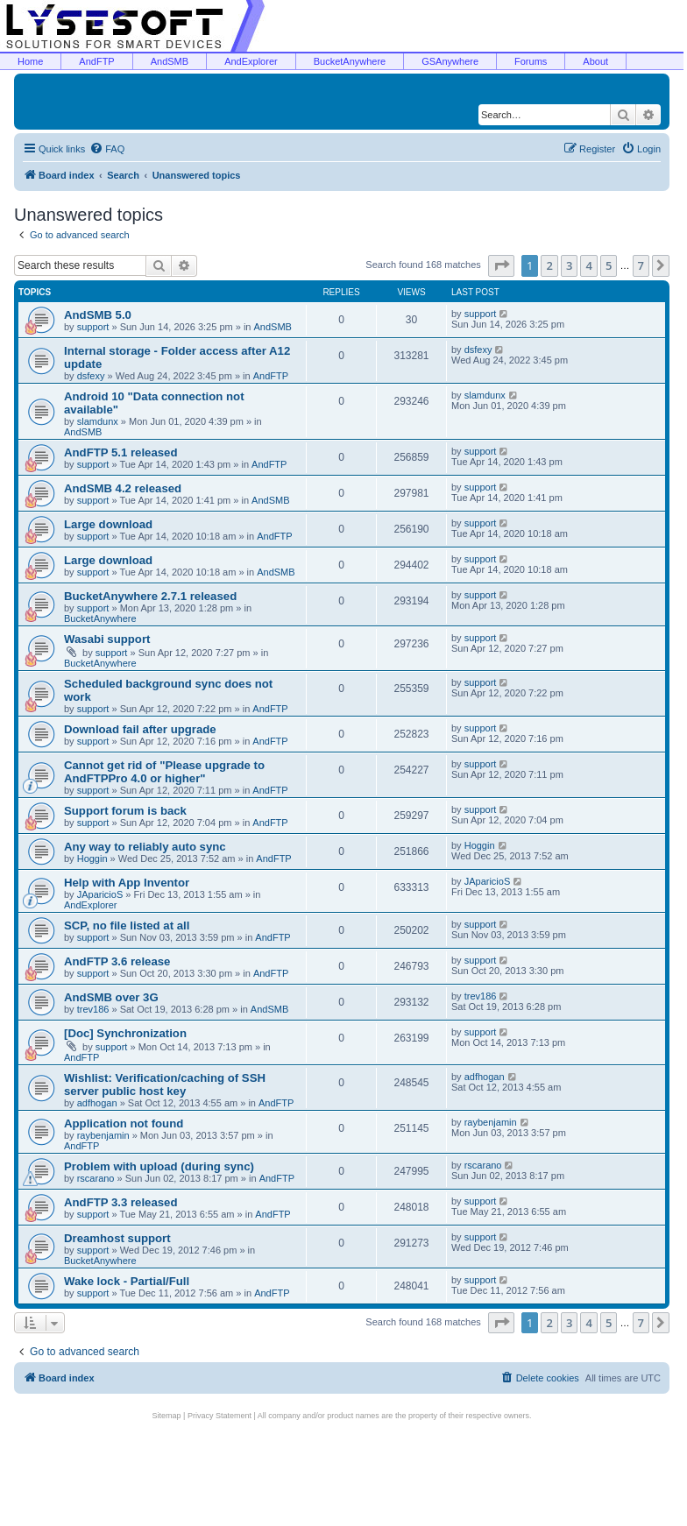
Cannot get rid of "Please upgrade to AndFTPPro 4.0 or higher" (164, 772)
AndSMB (169, 61)
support (93, 326)
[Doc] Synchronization (125, 1033)
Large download (108, 524)
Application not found (123, 1123)
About (595, 61)
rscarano (96, 1178)
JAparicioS (100, 894)
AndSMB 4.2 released (122, 488)
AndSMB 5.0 (97, 314)
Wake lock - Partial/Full (126, 1281)
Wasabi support (107, 639)
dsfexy (91, 376)
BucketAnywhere (350, 61)
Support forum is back (125, 810)
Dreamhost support (117, 1238)
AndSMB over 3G (111, 997)
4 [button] (588, 265)
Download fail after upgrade (140, 729)
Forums (530, 61)
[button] (501, 265)
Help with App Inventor (126, 882)
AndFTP (96, 61)
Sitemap (166, 1415)
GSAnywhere (449, 61)
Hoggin (92, 858)
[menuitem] (106, 148)
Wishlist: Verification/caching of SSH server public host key (165, 1084)
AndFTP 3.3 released (121, 1202)
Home (30, 61)
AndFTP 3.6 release (117, 961)
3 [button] (569, 265)
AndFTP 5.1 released (121, 452)
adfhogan (97, 1103)
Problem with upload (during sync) (159, 1166)
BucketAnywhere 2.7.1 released (150, 596)
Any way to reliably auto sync (145, 846)
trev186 (93, 1009)
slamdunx (97, 421)
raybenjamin (103, 1135)
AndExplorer (251, 61)
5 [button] (609, 265)
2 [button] (549, 265)
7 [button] (641, 265)
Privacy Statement (219, 1415)
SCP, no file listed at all (126, 925)
